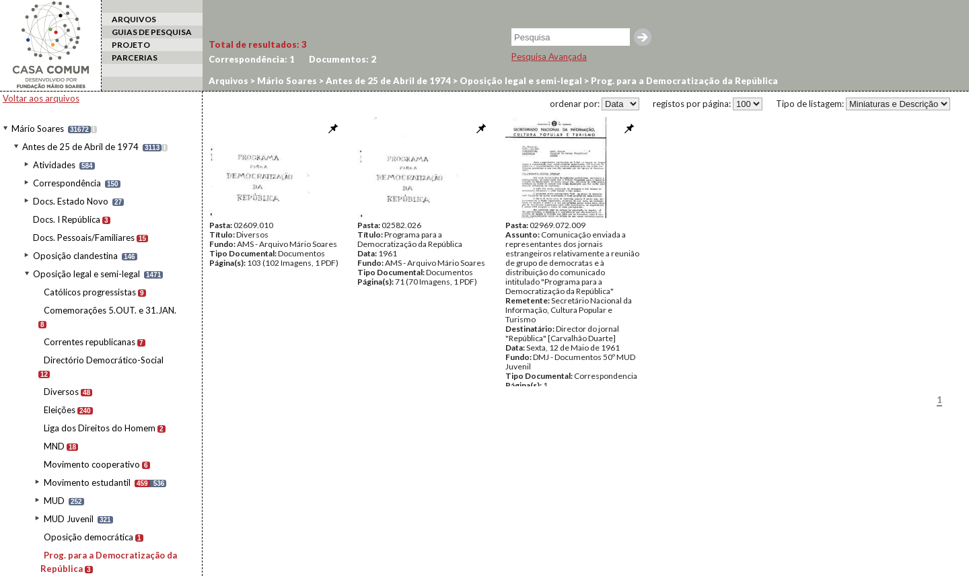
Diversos (61, 391)
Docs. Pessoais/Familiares (84, 237)
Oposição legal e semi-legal (86, 273)
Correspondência (67, 183)
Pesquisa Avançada (549, 56)
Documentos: (342, 59)
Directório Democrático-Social (104, 360)
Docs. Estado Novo (70, 201)
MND (54, 446)
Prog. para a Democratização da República (683, 80)
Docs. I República (66, 219)
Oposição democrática (88, 537)
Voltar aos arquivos (41, 98)
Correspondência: (252, 59)
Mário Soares (37, 128)
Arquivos (228, 80)
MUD (54, 500)
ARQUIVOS (134, 19)
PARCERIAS (134, 57)
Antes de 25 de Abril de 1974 (80, 146)
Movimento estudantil (87, 482)
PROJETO (131, 45)
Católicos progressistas (90, 292)
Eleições (59, 409)
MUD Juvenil (69, 518)
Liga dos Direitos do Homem (99, 428)
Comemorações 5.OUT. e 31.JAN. (110, 310)
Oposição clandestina (75, 255)
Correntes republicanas (89, 341)
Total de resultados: (258, 44)
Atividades (54, 164)
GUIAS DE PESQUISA (152, 32)
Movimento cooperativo (92, 464)
